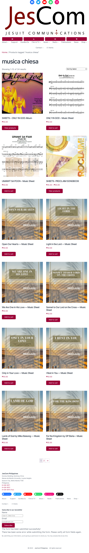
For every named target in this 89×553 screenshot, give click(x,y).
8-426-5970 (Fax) (8, 490)
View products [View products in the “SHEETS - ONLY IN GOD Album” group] (10, 128)
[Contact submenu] (42, 47)
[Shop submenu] (86, 42)
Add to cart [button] (53, 128)
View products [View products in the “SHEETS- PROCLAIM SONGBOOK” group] (54, 191)
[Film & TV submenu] (40, 42)
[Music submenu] (49, 42)
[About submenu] (7, 42)
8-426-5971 (6, 485)
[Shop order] (76, 69)
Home (4, 52)
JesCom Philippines (10, 473)
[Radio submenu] (57, 42)
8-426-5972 (6, 487)
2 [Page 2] (44, 460)
